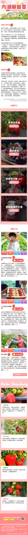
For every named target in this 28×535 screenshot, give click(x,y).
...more (16, 276)
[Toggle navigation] (3, 2)
